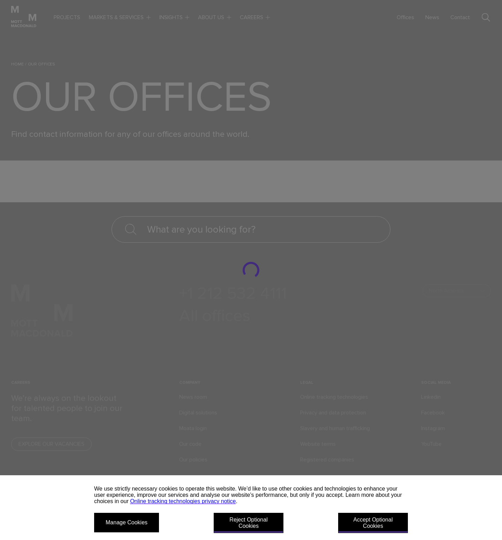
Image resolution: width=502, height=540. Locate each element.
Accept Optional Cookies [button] (373, 523)
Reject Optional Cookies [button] (248, 523)
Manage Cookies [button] (126, 522)
